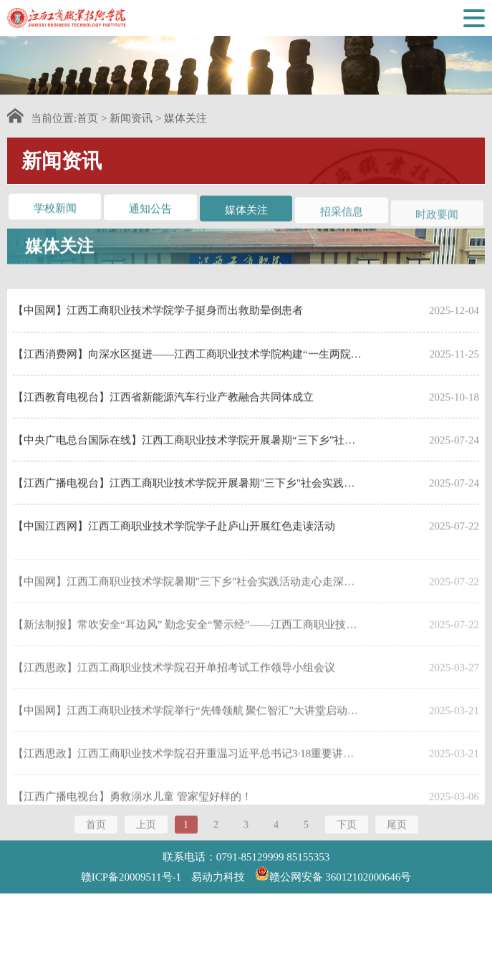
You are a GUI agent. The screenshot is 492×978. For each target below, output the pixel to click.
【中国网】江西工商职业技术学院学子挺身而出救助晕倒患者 (158, 329)
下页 (347, 830)
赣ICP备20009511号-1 (131, 877)
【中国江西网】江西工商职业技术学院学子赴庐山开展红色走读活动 (174, 544)
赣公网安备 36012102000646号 (333, 873)
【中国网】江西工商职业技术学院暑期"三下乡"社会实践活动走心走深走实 (187, 607)
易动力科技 (218, 877)
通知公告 (150, 210)
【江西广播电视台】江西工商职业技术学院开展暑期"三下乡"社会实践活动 (187, 501)
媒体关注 (185, 118)
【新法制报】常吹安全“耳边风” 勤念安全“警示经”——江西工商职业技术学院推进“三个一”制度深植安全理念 (187, 650)
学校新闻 (55, 209)
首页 (87, 118)
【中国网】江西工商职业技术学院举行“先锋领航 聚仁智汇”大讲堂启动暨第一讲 (187, 736)
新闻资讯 (131, 118)
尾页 (397, 830)
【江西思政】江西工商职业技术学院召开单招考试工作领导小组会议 (174, 693)
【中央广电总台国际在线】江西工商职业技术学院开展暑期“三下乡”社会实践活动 (187, 458)
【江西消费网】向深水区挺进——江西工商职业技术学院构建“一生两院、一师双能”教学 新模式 (187, 372)
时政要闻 (436, 220)
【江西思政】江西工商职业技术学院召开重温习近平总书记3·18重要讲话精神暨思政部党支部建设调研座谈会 (187, 779)
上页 (146, 830)
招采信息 (341, 215)
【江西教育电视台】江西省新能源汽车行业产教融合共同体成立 (163, 415)
